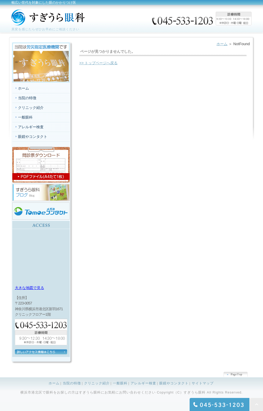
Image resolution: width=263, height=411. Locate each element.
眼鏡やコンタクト (32, 136)
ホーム (222, 44)
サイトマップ (203, 383)
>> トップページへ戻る (98, 63)
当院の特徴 (27, 98)
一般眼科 (25, 117)
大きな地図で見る (29, 288)
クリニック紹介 (31, 107)
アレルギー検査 (31, 127)
